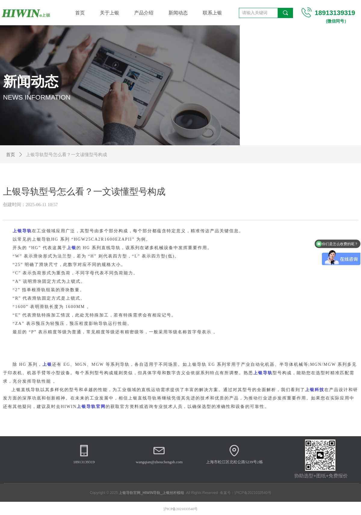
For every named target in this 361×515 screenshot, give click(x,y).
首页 (10, 154)
